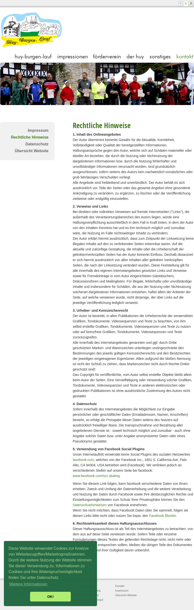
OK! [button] (50, 597)
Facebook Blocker (162, 516)
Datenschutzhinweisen (90, 505)
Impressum (38, 130)
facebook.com (83, 460)
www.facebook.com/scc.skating (96, 476)
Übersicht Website (31, 151)
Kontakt (119, 585)
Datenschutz (36, 144)
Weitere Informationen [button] (28, 584)
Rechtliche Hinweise (29, 137)
